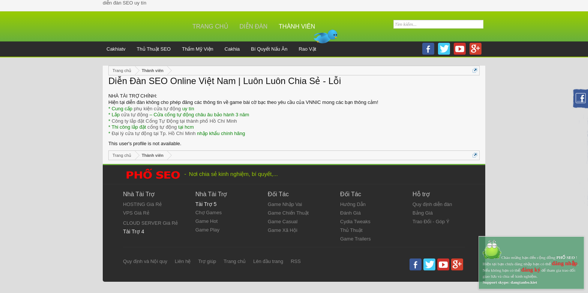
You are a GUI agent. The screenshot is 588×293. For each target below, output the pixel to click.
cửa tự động (134, 114)
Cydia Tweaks (355, 221)
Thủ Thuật (351, 230)
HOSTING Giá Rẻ (142, 204)
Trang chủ (210, 26)
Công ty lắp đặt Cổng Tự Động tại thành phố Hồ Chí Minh (174, 121)
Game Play (207, 230)
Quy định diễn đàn (432, 204)
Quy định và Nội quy (145, 261)
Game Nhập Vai (285, 204)
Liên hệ (182, 261)
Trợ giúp (207, 261)
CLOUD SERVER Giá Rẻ (150, 223)
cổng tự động (162, 127)
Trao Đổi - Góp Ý (431, 221)
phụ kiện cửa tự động (157, 108)
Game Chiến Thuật (288, 213)
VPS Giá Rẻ (136, 213)
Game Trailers (355, 239)
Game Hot (206, 221)
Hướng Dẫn (353, 204)
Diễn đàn (254, 26)
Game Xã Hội (282, 230)
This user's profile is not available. (145, 143)
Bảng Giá (422, 213)
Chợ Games (208, 212)
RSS (296, 261)
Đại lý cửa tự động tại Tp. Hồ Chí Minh (154, 133)
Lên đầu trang (268, 261)
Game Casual (282, 221)
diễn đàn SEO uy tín (124, 3)
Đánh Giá (350, 213)
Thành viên (297, 26)
